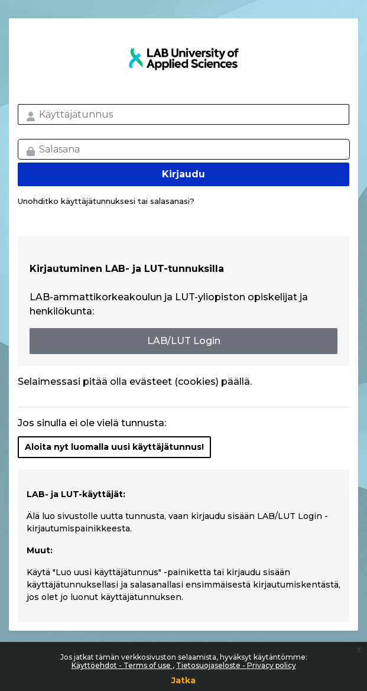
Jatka (183, 680)
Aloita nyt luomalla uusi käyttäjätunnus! (114, 447)
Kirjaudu (183, 174)
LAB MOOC (183, 59)
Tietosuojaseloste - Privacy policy (236, 665)
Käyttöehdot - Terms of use (122, 665)
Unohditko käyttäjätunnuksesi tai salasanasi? (106, 201)
